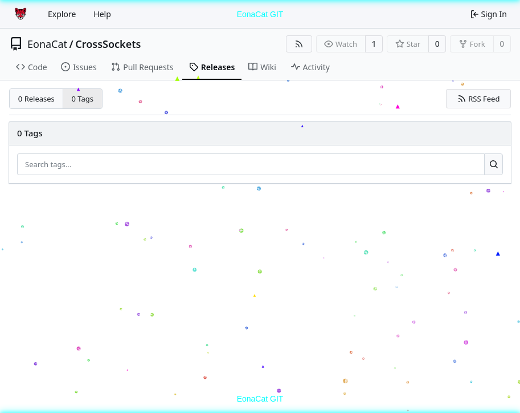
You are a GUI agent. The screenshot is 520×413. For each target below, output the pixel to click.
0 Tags (83, 99)
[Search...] (493, 164)
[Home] (22, 14)
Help (102, 14)
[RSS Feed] (299, 43)
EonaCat (47, 44)
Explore (62, 14)
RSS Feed (478, 99)
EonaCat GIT (260, 14)
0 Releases (36, 99)
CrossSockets (108, 44)
